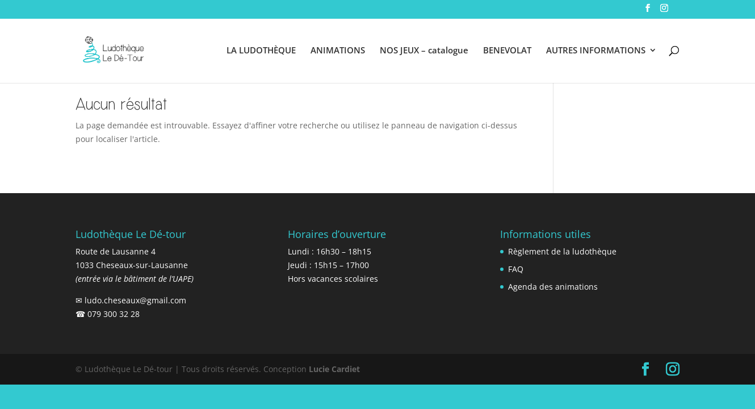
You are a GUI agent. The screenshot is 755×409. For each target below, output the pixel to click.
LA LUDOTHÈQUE (261, 51)
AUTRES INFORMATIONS (595, 51)
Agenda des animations (553, 286)
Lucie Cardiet (334, 369)
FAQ (515, 269)
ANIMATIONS (338, 51)
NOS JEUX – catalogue (424, 51)
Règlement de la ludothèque (562, 251)
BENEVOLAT (507, 51)
